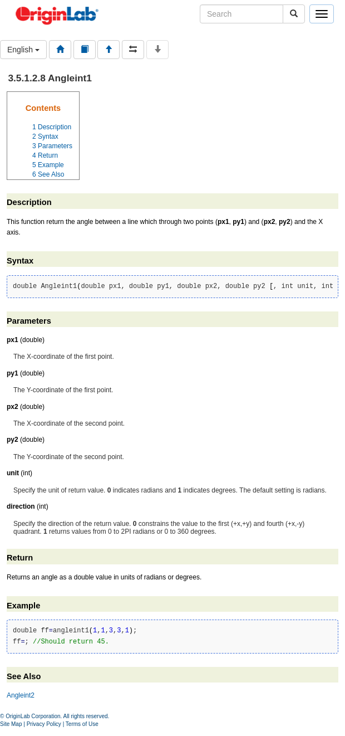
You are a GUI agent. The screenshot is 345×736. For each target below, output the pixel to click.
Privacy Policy (44, 724)
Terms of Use (82, 724)
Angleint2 (20, 695)
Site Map (11, 724)
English (23, 49)
